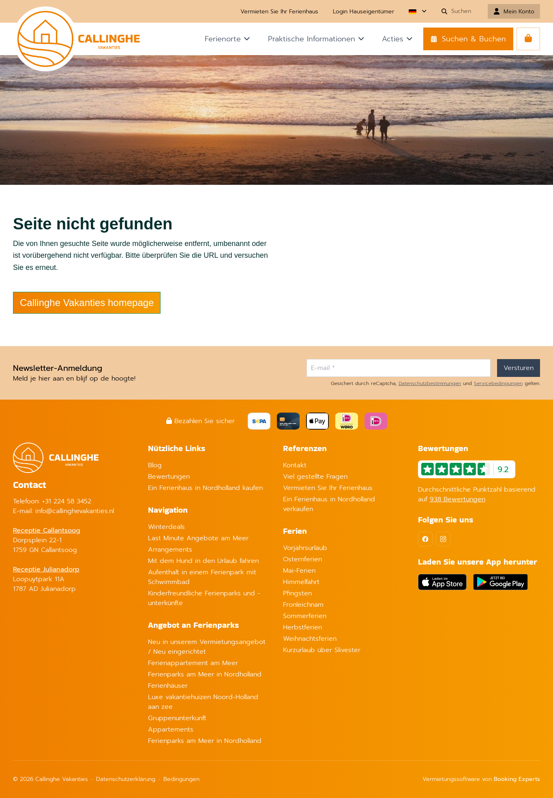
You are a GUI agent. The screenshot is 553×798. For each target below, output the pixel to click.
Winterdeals (166, 527)
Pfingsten (297, 593)
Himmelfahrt (301, 582)
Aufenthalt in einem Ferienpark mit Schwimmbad (202, 577)
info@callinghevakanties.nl (74, 511)
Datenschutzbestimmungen (430, 383)
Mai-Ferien (299, 571)
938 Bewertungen (457, 499)
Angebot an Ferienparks (193, 625)
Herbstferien (302, 627)
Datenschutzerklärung (125, 779)
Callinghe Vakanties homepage (87, 302)
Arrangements (170, 549)
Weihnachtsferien (310, 639)
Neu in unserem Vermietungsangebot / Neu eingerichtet (207, 647)
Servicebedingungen (498, 383)
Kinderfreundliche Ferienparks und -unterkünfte (204, 598)
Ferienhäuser (168, 686)
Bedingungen (181, 779)
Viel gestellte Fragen (315, 476)
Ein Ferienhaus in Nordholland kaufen (205, 488)
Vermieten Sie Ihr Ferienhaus (328, 488)
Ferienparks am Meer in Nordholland (204, 674)
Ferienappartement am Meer (193, 663)
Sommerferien (304, 616)
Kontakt (295, 465)
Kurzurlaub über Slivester (321, 650)
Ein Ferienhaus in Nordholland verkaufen (329, 504)
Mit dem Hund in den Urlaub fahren (203, 561)
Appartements (170, 729)
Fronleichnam (303, 605)
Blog (155, 465)
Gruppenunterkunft (177, 718)
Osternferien (302, 559)
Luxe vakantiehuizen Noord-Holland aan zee (203, 702)
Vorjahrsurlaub (305, 548)
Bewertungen (169, 476)
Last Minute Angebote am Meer (198, 538)
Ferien (295, 531)
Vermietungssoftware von (481, 779)
